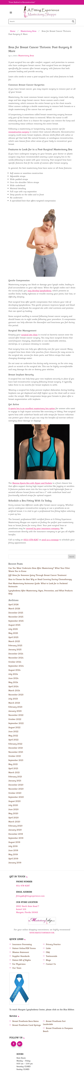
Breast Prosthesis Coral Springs (26, 1025)
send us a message (50, 539)
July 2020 (13, 805)
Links (48, 948)
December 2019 (15, 833)
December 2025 (15, 612)
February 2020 (15, 825)
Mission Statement (20, 952)
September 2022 (16, 723)
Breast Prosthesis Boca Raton (25, 1021)
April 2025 (13, 637)
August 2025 (14, 624)
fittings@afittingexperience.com (30, 895)
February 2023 (15, 706)
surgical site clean (29, 334)
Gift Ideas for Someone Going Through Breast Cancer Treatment (37, 575)
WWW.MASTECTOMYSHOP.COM (41, 932)
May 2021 (13, 764)
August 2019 (14, 842)
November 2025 (15, 616)
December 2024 (15, 653)
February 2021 (15, 776)
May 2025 (13, 633)
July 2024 (13, 674)
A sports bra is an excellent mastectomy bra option (31, 408)
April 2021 (13, 768)
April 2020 (13, 817)
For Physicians (18, 963)
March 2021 (14, 772)
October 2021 (14, 756)
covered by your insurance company (42, 528)
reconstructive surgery (18, 131)
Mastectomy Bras (28, 31)
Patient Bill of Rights (21, 960)
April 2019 (13, 858)
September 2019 (15, 837)
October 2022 (14, 719)
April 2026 (13, 604)
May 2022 (13, 735)
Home (12, 31)
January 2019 (14, 862)
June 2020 (13, 809)
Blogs (48, 960)
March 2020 (14, 821)
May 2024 (13, 682)
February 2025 (15, 645)
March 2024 (14, 690)
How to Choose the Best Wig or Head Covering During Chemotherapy (40, 579)
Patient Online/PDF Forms (24, 948)
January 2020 (15, 829)
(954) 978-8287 (30, 539)
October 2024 (14, 661)
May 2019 (13, 854)
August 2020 (14, 801)
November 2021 (15, 751)
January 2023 (15, 711)
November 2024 (16, 657)
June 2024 (13, 678)
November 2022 (15, 715)
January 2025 (15, 649)
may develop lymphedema (39, 290)
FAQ (48, 952)
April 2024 (13, 686)
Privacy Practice (53, 944)
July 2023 (13, 698)
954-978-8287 (23, 885)
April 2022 (13, 739)
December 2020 (15, 784)
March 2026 (14, 608)
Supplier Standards (21, 956)
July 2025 (13, 629)
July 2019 (13, 846)
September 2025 (16, 620)
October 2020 (14, 792)
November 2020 (16, 788)
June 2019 (13, 850)
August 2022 (14, 727)
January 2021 (14, 780)
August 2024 (14, 670)
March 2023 (14, 702)
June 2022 (13, 731)
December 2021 (15, 747)
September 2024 (16, 665)
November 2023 (15, 694)
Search (71, 557)
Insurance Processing (22, 944)
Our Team (16, 967)
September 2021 (15, 760)
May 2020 (13, 813)
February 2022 (15, 743)
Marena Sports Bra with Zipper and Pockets (32, 483)
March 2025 (14, 641)
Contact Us (51, 963)
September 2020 (16, 797)
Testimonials (51, 956)
